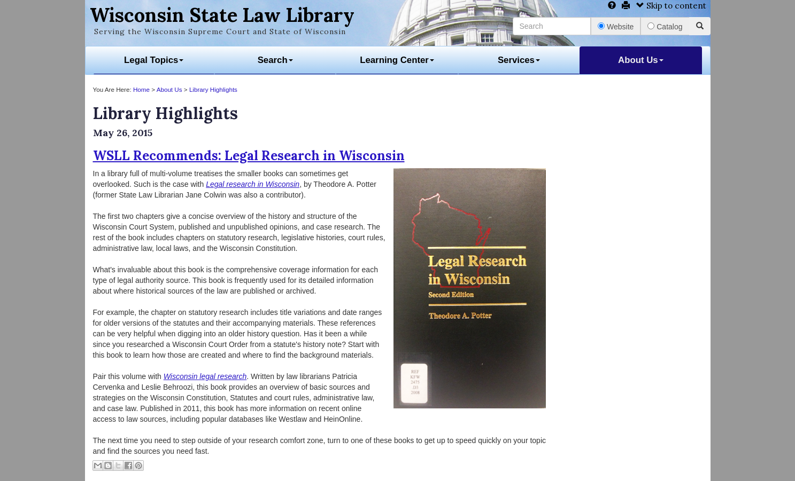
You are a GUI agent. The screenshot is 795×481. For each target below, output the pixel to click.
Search (275, 60)
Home (141, 89)
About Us (640, 60)
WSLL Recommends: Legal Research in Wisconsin (249, 155)
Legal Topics (153, 60)
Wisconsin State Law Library (222, 15)
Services (519, 60)
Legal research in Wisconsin (252, 184)
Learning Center (397, 60)
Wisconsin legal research (205, 376)
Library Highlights (213, 89)
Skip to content (671, 6)
